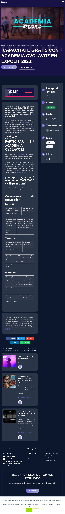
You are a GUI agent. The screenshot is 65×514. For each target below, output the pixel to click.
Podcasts (30, 456)
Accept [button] (28, 510)
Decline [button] (36, 510)
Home (3, 45)
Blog (10, 45)
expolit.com (22, 172)
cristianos (25, 122)
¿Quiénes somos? (33, 453)
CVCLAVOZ (20, 154)
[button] (11, 338)
